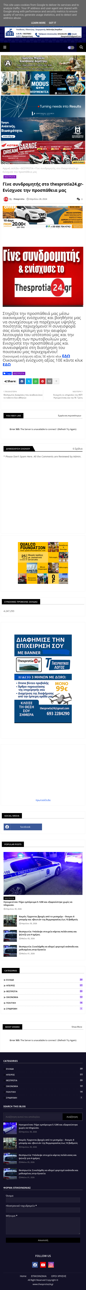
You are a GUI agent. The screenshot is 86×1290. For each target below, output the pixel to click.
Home (23, 1276)
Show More (77, 1026)
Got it (52, 23)
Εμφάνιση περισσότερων (69, 415)
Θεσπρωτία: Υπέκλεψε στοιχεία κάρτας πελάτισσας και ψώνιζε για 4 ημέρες (48, 933)
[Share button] (56, 381)
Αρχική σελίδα (11, 168)
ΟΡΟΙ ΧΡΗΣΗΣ (58, 1276)
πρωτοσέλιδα (43, 800)
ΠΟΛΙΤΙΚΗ (44, 1002)
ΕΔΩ (66, 356)
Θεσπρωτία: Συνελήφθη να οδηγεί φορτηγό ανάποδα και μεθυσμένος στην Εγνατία (48, 948)
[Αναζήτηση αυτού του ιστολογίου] (33, 1116)
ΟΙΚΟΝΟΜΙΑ (44, 997)
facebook (25, 826)
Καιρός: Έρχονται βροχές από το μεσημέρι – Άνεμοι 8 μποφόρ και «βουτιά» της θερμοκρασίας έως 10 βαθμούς (48, 918)
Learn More (38, 23)
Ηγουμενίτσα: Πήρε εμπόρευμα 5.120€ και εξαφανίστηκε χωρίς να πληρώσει (38, 903)
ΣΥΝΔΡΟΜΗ (44, 1008)
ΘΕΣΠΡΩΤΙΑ (27, 168)
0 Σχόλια (77, 448)
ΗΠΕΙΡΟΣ (44, 985)
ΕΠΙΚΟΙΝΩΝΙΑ (39, 1276)
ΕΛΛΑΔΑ (44, 979)
